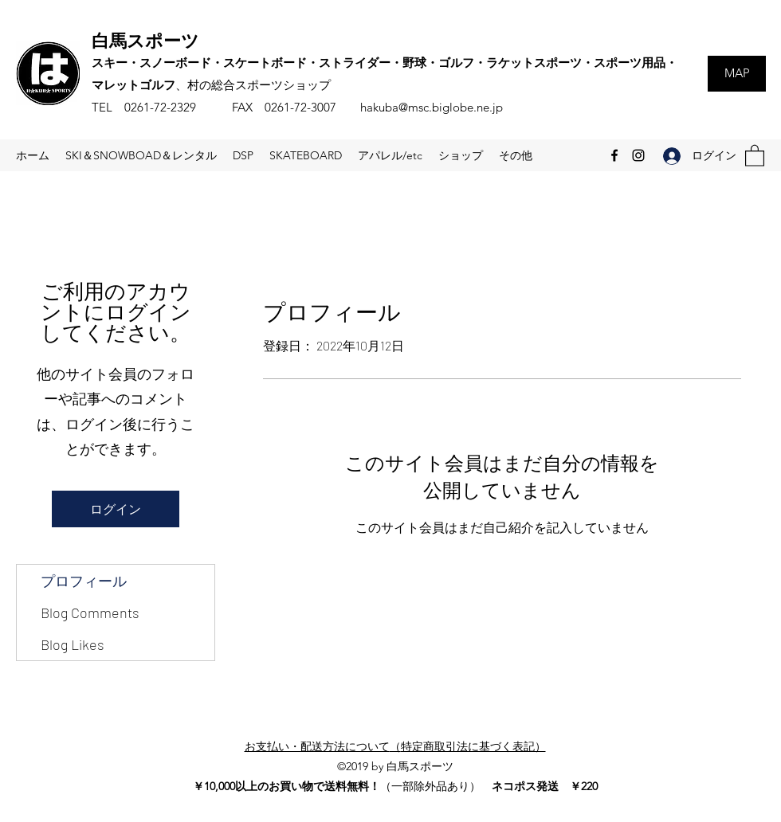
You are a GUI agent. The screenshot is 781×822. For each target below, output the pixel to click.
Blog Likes (72, 644)
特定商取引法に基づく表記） (473, 746)
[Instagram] (638, 155)
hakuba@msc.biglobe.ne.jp (431, 107)
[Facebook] (614, 155)
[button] (754, 154)
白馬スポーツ (145, 39)
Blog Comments (90, 612)
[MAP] (737, 74)
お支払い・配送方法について (317, 746)
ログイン (115, 508)
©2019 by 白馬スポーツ (395, 766)
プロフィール (84, 580)
